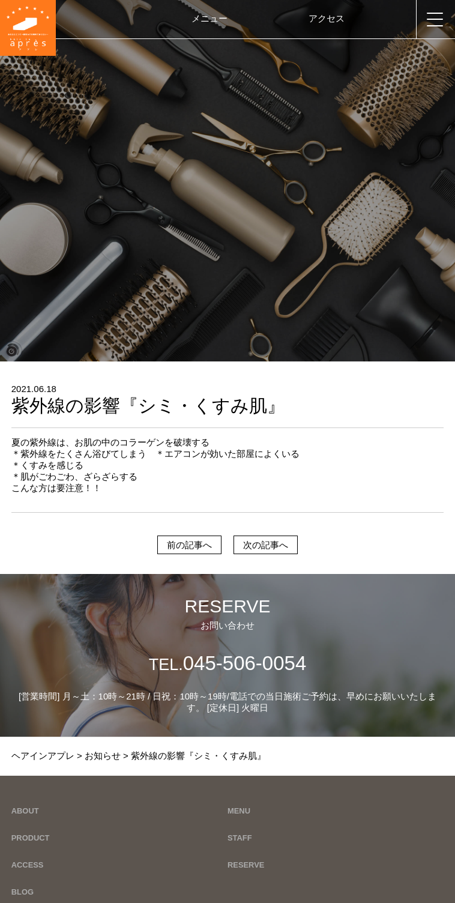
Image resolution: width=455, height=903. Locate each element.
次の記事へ (265, 545)
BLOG (22, 891)
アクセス (327, 18)
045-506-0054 (228, 663)
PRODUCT (30, 837)
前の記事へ (189, 545)
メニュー (209, 18)
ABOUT (25, 810)
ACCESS (27, 864)
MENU (239, 810)
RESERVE (246, 864)
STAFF (240, 837)
